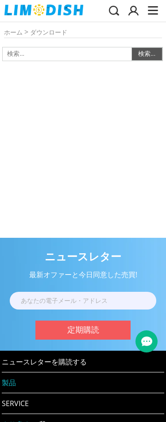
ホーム (13, 32)
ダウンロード (48, 32)
